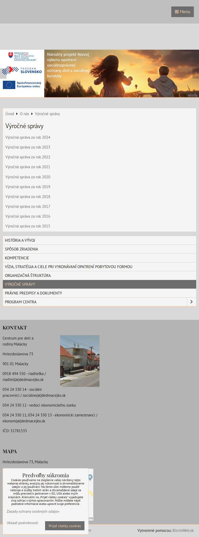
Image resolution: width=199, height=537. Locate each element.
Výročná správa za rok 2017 (27, 206)
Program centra (100, 302)
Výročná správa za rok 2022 (27, 156)
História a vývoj (20, 240)
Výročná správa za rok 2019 (27, 186)
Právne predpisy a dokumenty (33, 293)
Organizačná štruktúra (28, 275)
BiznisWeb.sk (183, 530)
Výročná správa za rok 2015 (27, 226)
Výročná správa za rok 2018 (27, 196)
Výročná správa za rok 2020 (27, 176)
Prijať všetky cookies (65, 525)
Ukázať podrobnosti (22, 523)
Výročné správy (20, 284)
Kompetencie (17, 257)
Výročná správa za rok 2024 (27, 137)
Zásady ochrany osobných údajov (33, 511)
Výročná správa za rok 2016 (27, 216)
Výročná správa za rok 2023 (27, 147)
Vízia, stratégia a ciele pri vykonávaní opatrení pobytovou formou (68, 266)
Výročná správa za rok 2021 (27, 166)
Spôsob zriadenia (21, 249)
